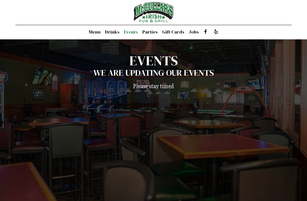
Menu (95, 32)
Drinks (112, 32)
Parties (150, 32)
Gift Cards (173, 32)
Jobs (194, 32)
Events (131, 32)
